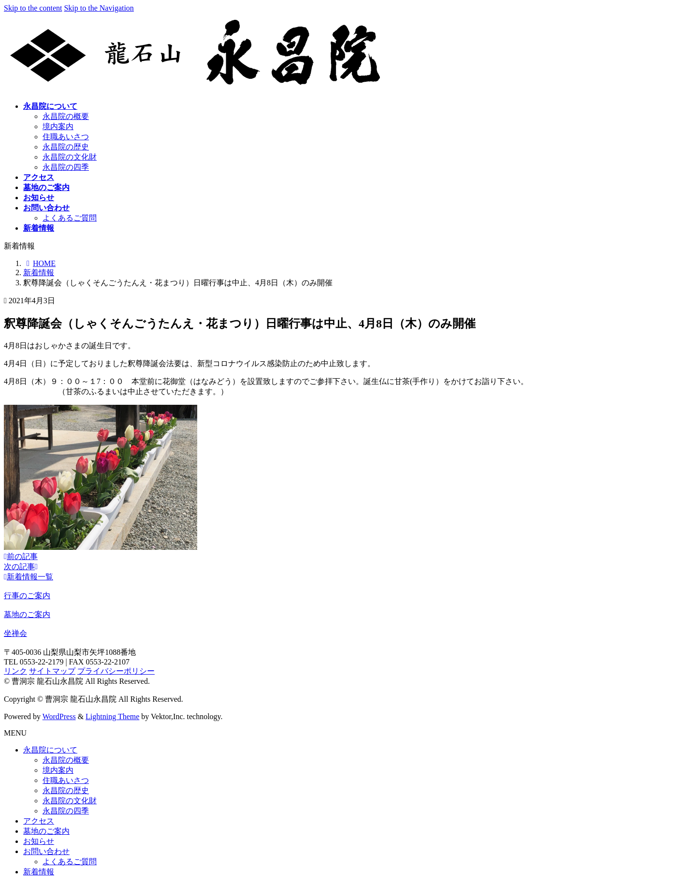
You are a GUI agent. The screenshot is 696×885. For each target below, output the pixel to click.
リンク (15, 671)
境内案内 (58, 126)
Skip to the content (33, 8)
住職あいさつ (66, 137)
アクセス (38, 821)
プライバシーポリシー (116, 671)
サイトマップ (52, 671)
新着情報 (38, 872)
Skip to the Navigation (98, 8)
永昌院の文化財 (70, 157)
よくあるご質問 (70, 218)
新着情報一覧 (28, 577)
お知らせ (38, 841)
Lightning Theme (112, 716)
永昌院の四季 (66, 167)
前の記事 (21, 556)
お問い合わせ (46, 851)
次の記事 (21, 566)
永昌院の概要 (66, 116)
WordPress (59, 716)
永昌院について (50, 750)
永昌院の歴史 (66, 147)
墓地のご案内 (46, 831)
